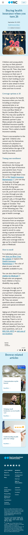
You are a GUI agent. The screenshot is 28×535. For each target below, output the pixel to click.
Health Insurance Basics (14, 25)
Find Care (17, 479)
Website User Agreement (7, 497)
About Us (6, 472)
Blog (5, 477)
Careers (17, 494)
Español (18, 517)
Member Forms (18, 472)
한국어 (10, 518)
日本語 (10, 520)
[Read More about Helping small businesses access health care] (7, 416)
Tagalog (10, 519)
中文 (22, 517)
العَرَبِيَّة (18, 518)
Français (14, 518)
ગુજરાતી (13, 519)
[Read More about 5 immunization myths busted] (7, 388)
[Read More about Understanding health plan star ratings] (7, 443)
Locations (17, 492)
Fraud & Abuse (7, 500)
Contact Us (18, 490)
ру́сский (6, 519)
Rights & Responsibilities (18, 482)
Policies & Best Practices (7, 490)
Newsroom (6, 475)
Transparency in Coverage (19, 475)
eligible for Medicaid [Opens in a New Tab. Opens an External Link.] (11, 276)
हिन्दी (5, 520)
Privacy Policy (7, 493)
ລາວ (7, 520)
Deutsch (21, 519)
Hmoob (21, 518)
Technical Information (7, 503)
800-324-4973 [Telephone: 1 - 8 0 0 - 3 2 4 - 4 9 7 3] (8, 331)
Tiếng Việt (6, 518)
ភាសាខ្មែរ (17, 519)
